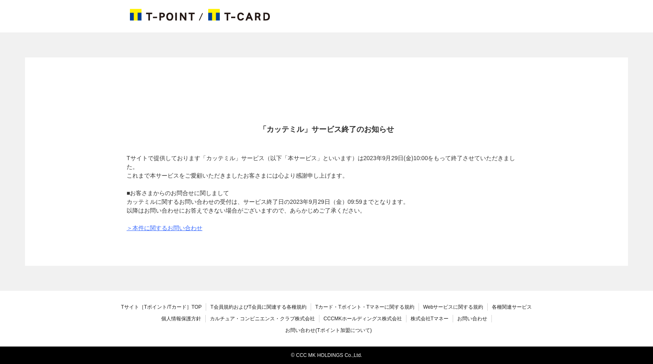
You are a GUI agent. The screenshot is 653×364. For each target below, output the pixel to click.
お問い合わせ (472, 319)
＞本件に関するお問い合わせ (164, 228)
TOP (161, 307)
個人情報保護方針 (181, 319)
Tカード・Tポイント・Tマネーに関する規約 (364, 307)
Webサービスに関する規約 (453, 307)
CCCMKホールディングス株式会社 (363, 319)
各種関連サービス (512, 307)
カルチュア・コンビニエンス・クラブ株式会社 (262, 319)
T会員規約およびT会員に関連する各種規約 (258, 307)
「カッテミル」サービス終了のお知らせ (326, 129)
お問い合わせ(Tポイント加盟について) (328, 330)
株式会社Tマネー (430, 319)
